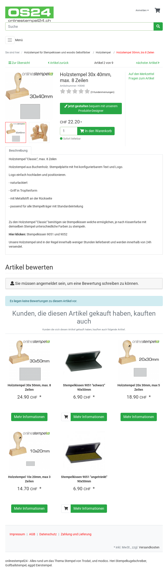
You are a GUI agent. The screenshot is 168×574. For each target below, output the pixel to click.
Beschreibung (18, 150)
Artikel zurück (58, 63)
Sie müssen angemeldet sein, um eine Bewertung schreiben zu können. (77, 283)
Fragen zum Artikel (141, 78)
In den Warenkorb (96, 131)
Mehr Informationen (29, 417)
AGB (32, 534)
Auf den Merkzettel (141, 74)
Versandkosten (149, 547)
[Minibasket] (157, 11)
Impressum (17, 534)
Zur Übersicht (19, 63)
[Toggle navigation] (9, 40)
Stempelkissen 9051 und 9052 (47, 234)
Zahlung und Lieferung (76, 534)
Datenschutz (48, 534)
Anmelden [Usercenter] (142, 10)
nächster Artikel (147, 63)
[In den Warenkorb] (66, 417)
